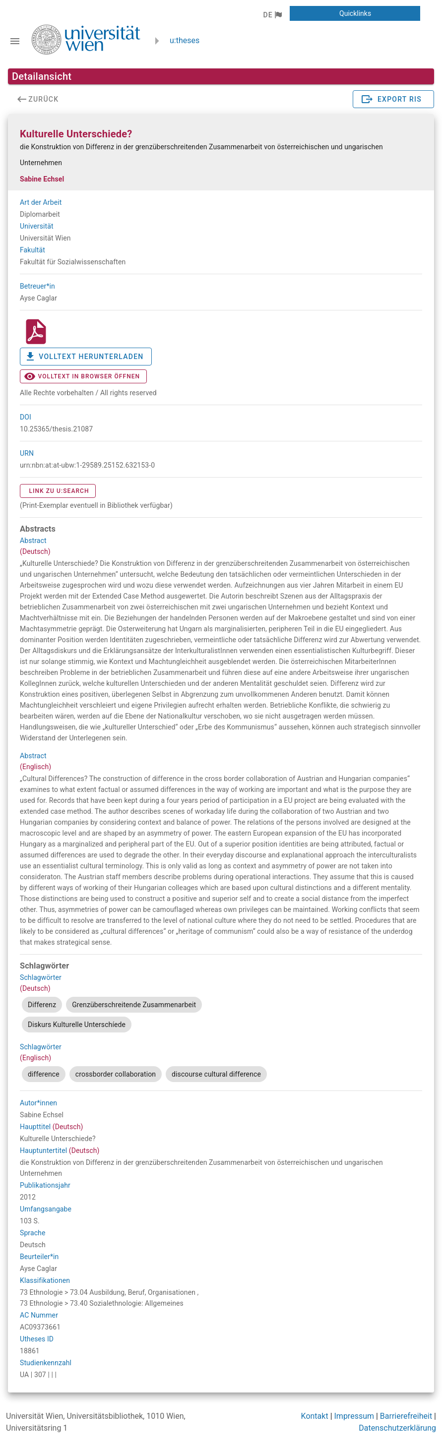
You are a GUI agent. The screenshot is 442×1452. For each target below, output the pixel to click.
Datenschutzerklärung (397, 1428)
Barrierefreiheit (406, 1416)
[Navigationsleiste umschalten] (15, 41)
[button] (272, 15)
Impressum (354, 1416)
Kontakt (314, 1416)
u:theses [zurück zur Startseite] (184, 40)
